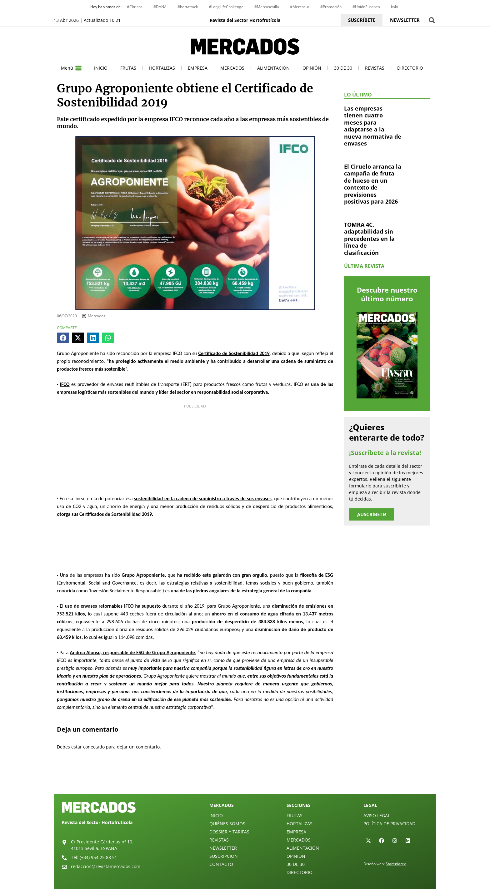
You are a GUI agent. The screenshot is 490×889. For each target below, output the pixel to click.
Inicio (101, 68)
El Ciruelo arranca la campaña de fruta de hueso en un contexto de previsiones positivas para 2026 (372, 184)
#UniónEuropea (366, 6)
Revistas (374, 68)
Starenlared (396, 864)
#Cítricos (134, 6)
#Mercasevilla (266, 6)
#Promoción (331, 6)
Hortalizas (162, 68)
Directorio (410, 68)
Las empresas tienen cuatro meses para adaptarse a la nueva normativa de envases (372, 126)
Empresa (198, 68)
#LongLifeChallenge (226, 6)
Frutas (128, 68)
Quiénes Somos (227, 824)
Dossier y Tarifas (229, 832)
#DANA (160, 6)
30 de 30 (343, 68)
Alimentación (273, 68)
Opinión (311, 68)
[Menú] (78, 68)
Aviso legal (376, 815)
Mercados (232, 68)
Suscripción (223, 856)
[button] (432, 20)
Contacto (221, 864)
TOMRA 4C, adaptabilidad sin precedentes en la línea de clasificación (369, 238)
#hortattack (188, 6)
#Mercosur (299, 6)
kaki (394, 6)
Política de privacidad (389, 824)
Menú (67, 68)
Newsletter (223, 848)
